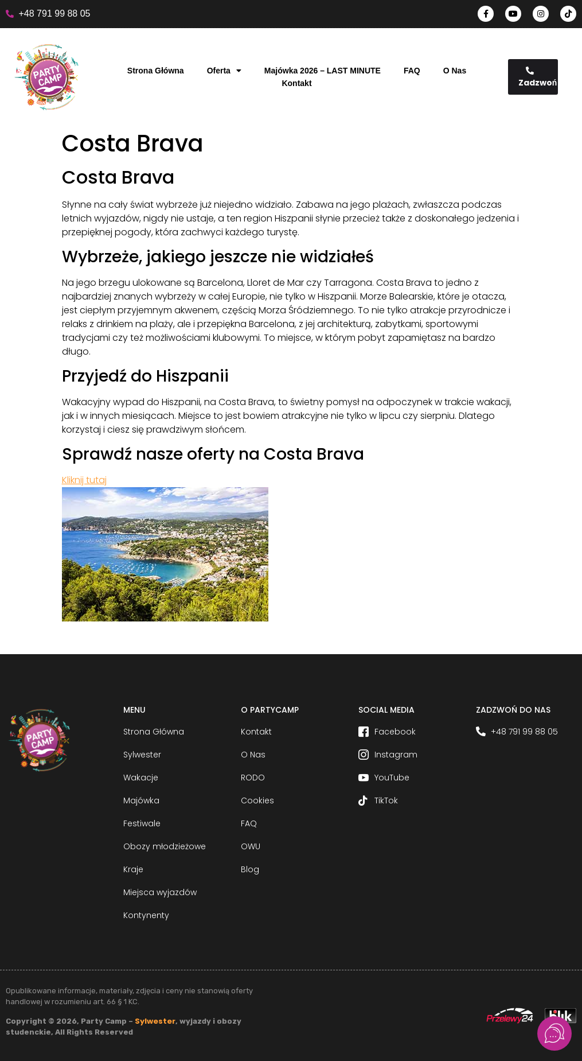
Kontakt (296, 83)
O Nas (454, 70)
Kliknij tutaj (84, 480)
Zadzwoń (537, 77)
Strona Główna (155, 70)
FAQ (412, 70)
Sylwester (155, 1021)
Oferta (224, 70)
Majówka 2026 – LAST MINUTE (322, 70)
